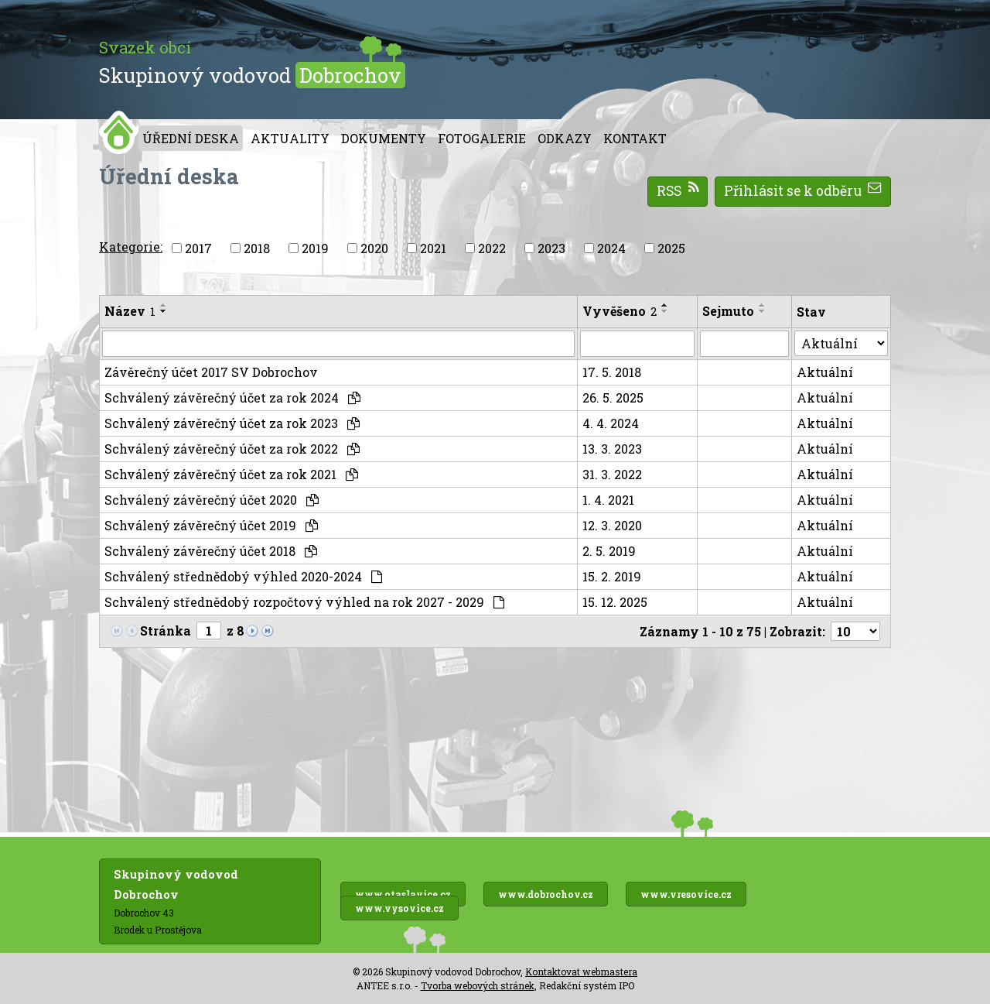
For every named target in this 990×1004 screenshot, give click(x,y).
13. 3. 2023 (612, 448)
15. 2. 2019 (611, 576)
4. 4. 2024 (610, 423)
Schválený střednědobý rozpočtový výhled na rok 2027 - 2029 (304, 602)
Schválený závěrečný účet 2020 (211, 500)
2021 (433, 248)
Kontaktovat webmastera (581, 971)
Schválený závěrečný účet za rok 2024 (232, 397)
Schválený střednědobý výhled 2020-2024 (243, 576)
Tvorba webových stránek (477, 985)
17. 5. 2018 (611, 372)
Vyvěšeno (619, 311)
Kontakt (635, 138)
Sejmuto (728, 311)
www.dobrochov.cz (545, 894)
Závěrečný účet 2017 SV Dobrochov (211, 372)
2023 (551, 248)
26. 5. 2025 (613, 397)
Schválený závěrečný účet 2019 (211, 525)
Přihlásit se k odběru (803, 190)
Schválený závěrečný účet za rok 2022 (232, 448)
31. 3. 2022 (612, 474)
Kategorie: (130, 246)
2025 (671, 248)
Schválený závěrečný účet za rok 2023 (232, 423)
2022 (492, 248)
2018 (257, 248)
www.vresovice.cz (686, 894)
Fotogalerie (482, 138)
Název (129, 311)
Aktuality (290, 138)
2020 (374, 248)
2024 (611, 248)
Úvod (118, 132)
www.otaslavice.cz (403, 894)
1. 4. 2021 (608, 500)
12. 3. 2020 (612, 525)
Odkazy (565, 138)
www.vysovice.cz (399, 908)
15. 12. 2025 (614, 602)
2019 (315, 248)
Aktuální (825, 372)
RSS (678, 190)
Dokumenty (383, 138)
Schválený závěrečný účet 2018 (210, 551)
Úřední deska (190, 138)
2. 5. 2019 (609, 551)
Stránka (165, 630)
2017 (198, 248)
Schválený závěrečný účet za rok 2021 (231, 474)
